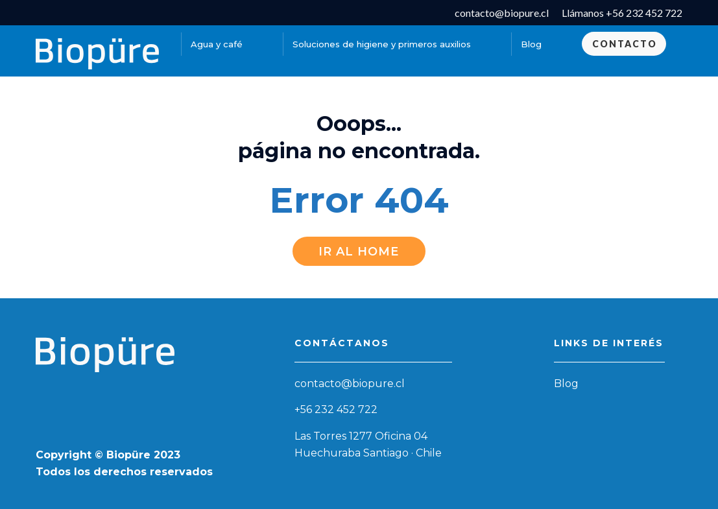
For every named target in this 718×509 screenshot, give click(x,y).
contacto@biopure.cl (349, 383)
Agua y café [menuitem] (217, 44)
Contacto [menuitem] (624, 43)
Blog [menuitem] (531, 44)
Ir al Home (358, 251)
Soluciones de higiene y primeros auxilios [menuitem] (382, 44)
